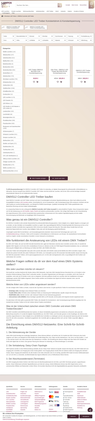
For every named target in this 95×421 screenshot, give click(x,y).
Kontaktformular (81, 391)
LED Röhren (7, 103)
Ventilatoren (9, 407)
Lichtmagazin (6, 13)
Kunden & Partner (79, 11)
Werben (37, 407)
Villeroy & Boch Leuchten (11, 158)
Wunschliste (83, 5)
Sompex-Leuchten (9, 137)
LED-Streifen (26, 211)
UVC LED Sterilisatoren (10, 155)
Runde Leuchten (10, 397)
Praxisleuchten (8, 123)
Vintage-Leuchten (9, 161)
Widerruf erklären (82, 399)
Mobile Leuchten (9, 51)
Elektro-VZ (38, 409)
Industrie (63, 11)
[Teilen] (90, 410)
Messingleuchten (9, 117)
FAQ (13, 13)
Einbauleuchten (9, 82)
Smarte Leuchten (16, 11)
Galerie (70, 11)
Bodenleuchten (8, 64)
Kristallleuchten (8, 91)
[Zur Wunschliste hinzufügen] (34, 82)
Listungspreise (24, 401)
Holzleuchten (8, 85)
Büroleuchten (8, 67)
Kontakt (68, 5)
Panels (36, 211)
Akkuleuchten (8, 54)
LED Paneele (8, 100)
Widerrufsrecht (81, 397)
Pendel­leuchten (9, 120)
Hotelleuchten (9, 88)
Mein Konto (75, 5)
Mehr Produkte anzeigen (39, 178)
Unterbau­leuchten (9, 152)
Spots (31, 211)
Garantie (22, 409)
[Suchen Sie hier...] (37, 5)
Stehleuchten (8, 140)
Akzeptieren (86, 416)
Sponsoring (23, 407)
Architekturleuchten (11, 395)
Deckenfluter (7, 73)
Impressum (80, 395)
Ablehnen (73, 416)
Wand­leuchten (8, 164)
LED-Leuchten (24, 202)
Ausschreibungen (39, 397)
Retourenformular (25, 397)
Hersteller (37, 405)
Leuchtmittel (7, 114)
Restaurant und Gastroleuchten (11, 127)
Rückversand (24, 405)
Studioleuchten (8, 146)
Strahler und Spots (10, 143)
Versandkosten (24, 399)
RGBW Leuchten (11, 403)
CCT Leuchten (10, 399)
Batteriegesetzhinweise (83, 403)
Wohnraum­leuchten (28, 11)
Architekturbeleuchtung (12, 234)
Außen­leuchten (40, 11)
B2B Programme (39, 401)
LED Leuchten (5, 11)
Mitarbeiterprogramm (40, 403)
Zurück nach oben (60, 178)
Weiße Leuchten (9, 168)
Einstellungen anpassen (22, 419)
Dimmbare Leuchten (10, 79)
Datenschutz (80, 401)
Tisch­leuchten (8, 149)
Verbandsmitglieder (40, 399)
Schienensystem (8, 131)
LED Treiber (50, 11)
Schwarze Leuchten (10, 134)
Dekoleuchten (8, 76)
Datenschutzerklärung (9, 419)
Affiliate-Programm (40, 395)
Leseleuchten (8, 111)
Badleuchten (8, 61)
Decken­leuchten (9, 70)
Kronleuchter (8, 94)
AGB (78, 393)
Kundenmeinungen (25, 395)
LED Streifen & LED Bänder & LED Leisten (11, 107)
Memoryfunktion (10, 401)
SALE (57, 11)
